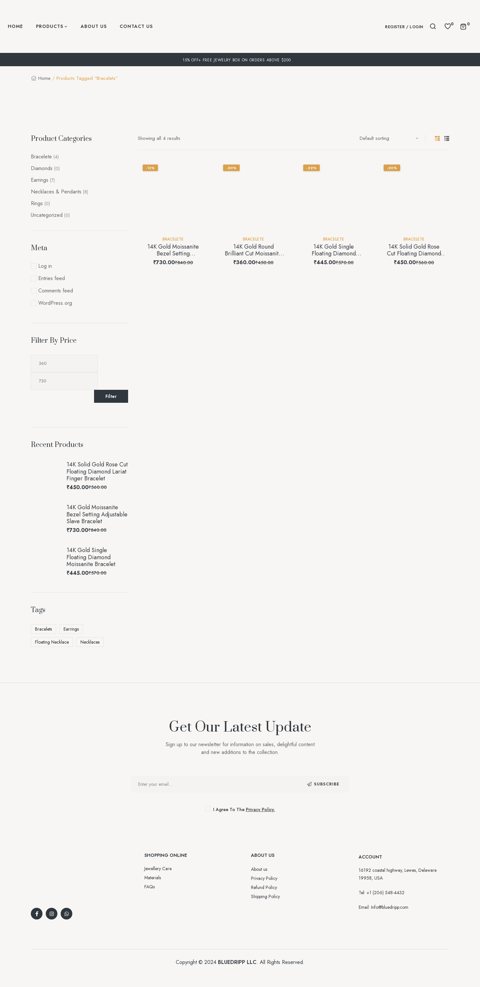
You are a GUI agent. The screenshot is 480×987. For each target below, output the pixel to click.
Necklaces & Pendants (56, 191)
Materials (152, 877)
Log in (45, 266)
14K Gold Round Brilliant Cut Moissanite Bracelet (253, 253)
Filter (111, 396)
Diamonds (42, 168)
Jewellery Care (158, 868)
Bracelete (173, 239)
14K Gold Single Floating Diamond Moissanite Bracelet (333, 253)
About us (259, 869)
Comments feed (55, 290)
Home (44, 78)
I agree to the (240, 809)
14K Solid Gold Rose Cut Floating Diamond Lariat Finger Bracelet (414, 253)
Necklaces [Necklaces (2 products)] (90, 642)
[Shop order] (389, 138)
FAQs (149, 886)
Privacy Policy (264, 878)
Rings (37, 203)
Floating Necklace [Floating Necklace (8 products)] (52, 642)
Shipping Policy (265, 896)
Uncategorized (47, 215)
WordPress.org (55, 303)
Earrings (39, 180)
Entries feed (51, 278)
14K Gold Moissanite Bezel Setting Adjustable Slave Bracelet (173, 257)
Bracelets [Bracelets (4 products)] (43, 629)
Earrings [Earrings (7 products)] (71, 629)
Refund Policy (264, 887)
